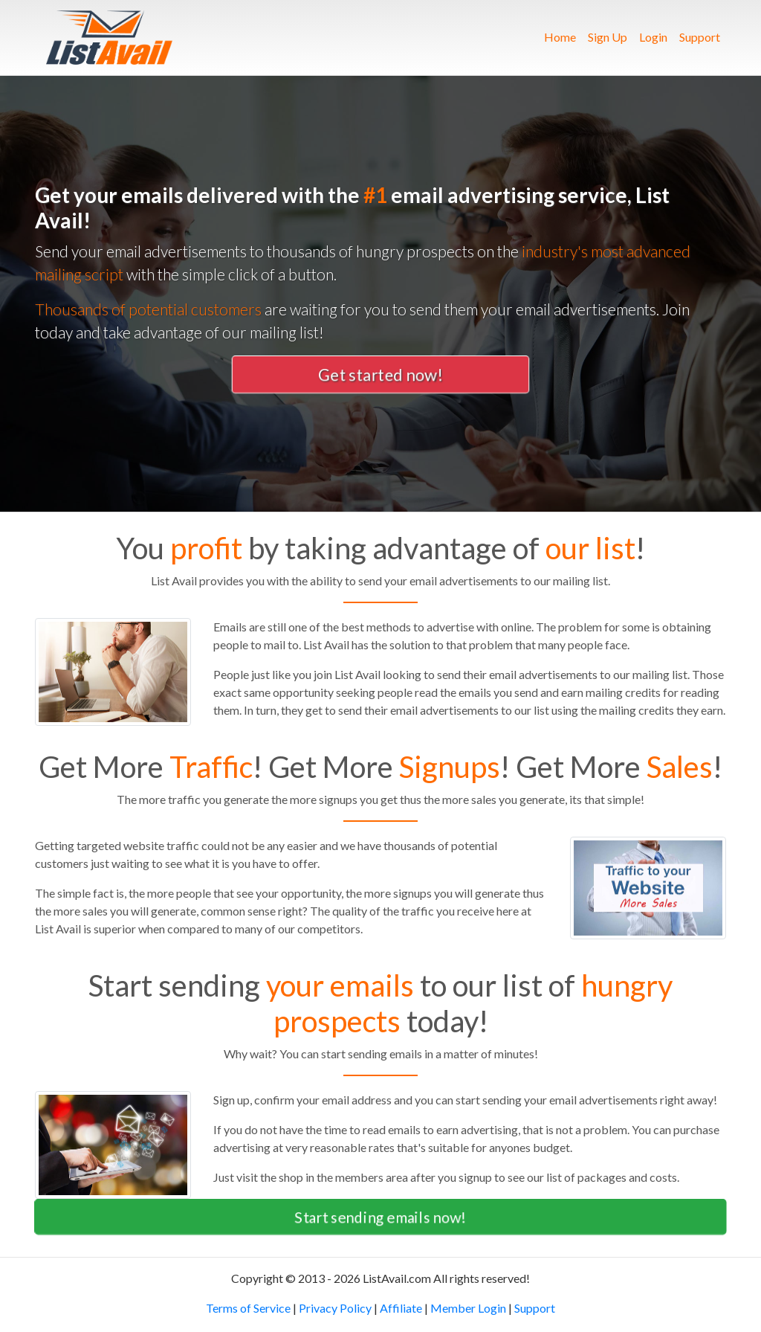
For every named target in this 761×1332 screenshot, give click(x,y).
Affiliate (401, 1308)
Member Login (468, 1308)
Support (699, 37)
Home (563, 36)
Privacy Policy (335, 1308)
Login (653, 37)
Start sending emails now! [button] (380, 1217)
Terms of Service (248, 1308)
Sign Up (607, 37)
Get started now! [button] (380, 374)
